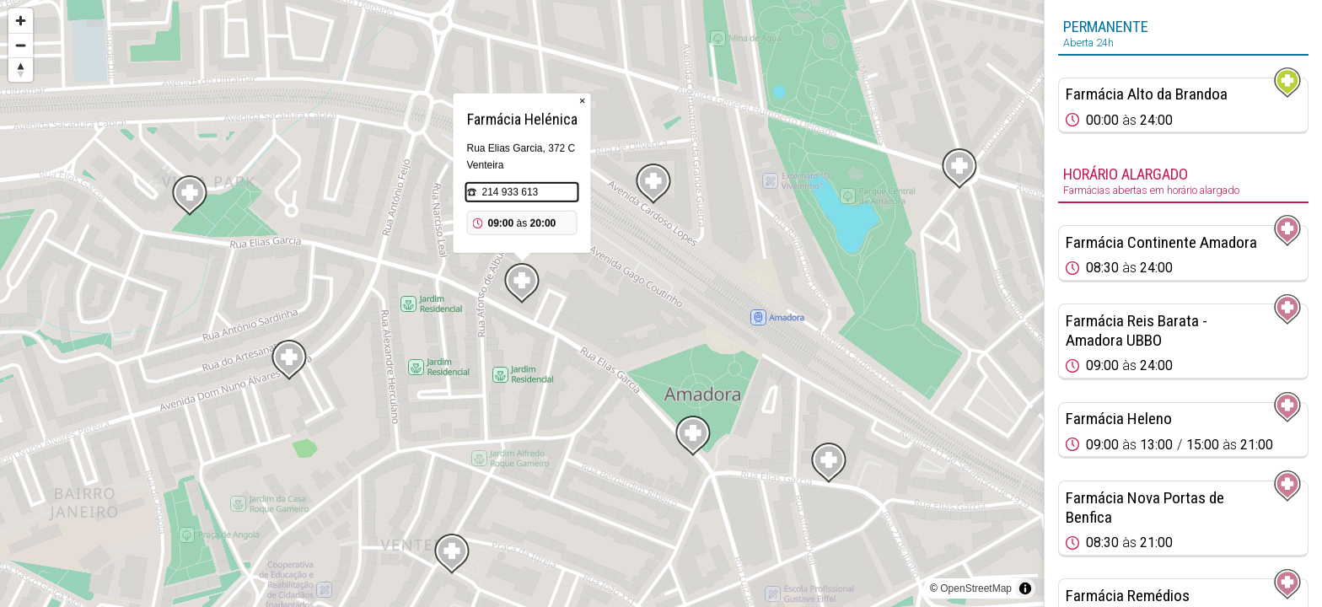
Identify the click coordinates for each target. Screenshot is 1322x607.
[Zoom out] (20, 45)
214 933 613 (510, 192)
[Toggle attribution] (1025, 588)
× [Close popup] (582, 100)
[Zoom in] (20, 20)
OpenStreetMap (976, 588)
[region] (522, 303)
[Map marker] (959, 168)
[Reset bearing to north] (20, 69)
